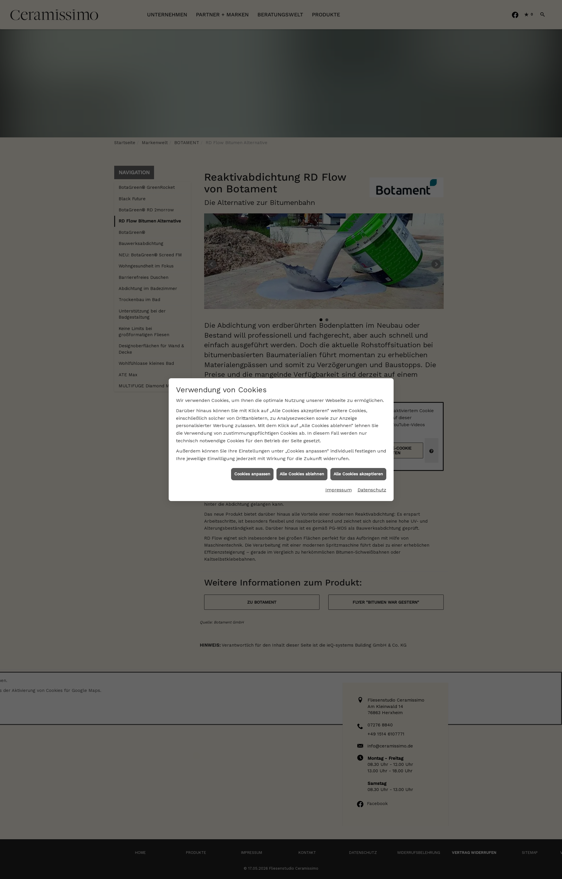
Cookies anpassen (252, 435)
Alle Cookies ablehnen (302, 435)
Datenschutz (372, 451)
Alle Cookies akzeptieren (358, 435)
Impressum (338, 451)
